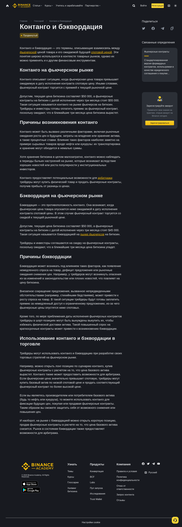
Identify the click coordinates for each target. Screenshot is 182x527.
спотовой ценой (101, 52)
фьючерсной (28, 52)
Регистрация (157, 6)
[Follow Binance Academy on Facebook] (143, 463)
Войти (143, 5)
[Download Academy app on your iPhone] (30, 484)
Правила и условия (127, 471)
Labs (92, 482)
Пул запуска (96, 488)
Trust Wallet (96, 499)
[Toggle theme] (175, 6)
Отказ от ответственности (125, 487)
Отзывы (121, 500)
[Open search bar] (133, 5)
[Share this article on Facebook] (153, 28)
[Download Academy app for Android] (31, 490)
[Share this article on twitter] (143, 28)
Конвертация (97, 471)
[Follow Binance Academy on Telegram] (153, 463)
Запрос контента (125, 494)
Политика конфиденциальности (128, 478)
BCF (92, 477)
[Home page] (22, 5)
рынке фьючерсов (92, 234)
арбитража (105, 177)
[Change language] (169, 5)
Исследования (97, 493)
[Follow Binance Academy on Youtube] (158, 464)
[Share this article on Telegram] (162, 28)
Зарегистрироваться (159, 123)
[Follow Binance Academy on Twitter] (148, 464)
